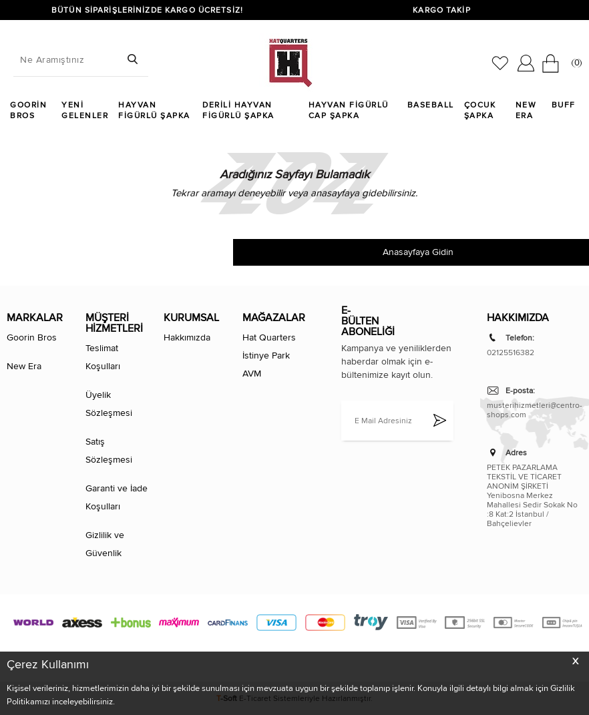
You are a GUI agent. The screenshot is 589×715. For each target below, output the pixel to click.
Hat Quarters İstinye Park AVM (269, 355)
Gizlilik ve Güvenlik (104, 544)
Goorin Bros (28, 110)
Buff (564, 104)
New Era (526, 110)
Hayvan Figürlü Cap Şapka (349, 110)
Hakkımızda (187, 337)
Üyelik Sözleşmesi (108, 404)
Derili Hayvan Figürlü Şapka (238, 110)
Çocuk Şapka (480, 110)
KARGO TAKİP (441, 10)
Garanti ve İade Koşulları (116, 497)
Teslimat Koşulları (102, 357)
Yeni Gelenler (84, 110)
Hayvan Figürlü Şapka (154, 110)
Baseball (430, 104)
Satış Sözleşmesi (108, 450)
